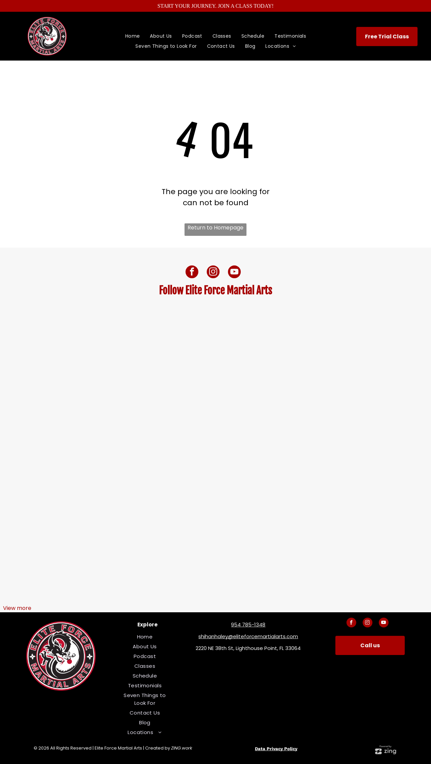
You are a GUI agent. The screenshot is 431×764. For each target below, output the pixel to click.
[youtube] (234, 272)
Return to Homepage (215, 227)
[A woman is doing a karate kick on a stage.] (358, 389)
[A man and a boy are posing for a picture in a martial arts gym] (73, 531)
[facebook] (192, 272)
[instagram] (213, 272)
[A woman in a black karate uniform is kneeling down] (216, 531)
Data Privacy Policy (276, 748)
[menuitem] (132, 36)
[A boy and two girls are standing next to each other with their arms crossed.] (216, 389)
